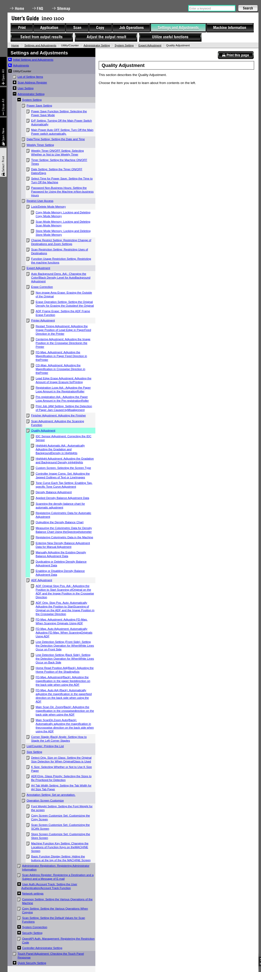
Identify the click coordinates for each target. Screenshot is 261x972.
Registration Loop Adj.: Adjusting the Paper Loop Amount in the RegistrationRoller (63, 389)
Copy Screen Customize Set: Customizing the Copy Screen (60, 817)
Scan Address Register (32, 82)
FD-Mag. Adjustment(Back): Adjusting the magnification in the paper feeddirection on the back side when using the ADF (63, 681)
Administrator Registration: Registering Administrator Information (55, 867)
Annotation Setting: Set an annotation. (51, 794)
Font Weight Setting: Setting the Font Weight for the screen (62, 808)
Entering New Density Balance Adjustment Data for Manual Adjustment (63, 545)
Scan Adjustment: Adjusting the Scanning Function (57, 423)
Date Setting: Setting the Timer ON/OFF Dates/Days (56, 171)
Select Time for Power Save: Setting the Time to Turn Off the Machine (62, 180)
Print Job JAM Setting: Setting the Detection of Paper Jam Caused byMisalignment (64, 408)
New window (3, 132)
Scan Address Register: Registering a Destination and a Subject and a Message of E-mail (58, 876)
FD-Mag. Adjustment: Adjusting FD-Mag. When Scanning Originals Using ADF (62, 621)
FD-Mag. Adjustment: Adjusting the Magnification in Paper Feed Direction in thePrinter (61, 356)
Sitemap (62, 8)
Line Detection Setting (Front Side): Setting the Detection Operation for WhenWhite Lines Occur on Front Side (65, 645)
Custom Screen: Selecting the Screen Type (63, 467)
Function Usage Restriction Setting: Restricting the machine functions (61, 260)
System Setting (124, 45)
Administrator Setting (97, 45)
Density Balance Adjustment (54, 492)
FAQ (38, 8)
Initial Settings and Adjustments (33, 59)
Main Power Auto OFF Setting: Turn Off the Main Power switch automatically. (62, 131)
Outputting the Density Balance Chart (60, 522)
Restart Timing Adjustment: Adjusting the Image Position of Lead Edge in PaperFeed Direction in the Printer (63, 330)
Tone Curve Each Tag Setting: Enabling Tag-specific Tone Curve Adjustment (64, 484)
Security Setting (32, 932)
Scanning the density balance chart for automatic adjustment (60, 505)
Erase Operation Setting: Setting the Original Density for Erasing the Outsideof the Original (65, 303)
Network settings (32, 893)
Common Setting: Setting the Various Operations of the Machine (57, 901)
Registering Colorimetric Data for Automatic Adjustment (63, 514)
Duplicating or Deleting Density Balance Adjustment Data (61, 563)
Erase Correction (42, 286)
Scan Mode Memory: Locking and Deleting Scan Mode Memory (63, 223)
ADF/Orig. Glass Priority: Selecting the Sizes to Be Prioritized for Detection (61, 778)
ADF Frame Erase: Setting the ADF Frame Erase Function (63, 313)
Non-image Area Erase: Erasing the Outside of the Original (64, 294)
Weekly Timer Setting (40, 144)
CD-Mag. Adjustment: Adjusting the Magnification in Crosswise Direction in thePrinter (60, 369)
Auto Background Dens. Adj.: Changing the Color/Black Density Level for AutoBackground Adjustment (60, 277)
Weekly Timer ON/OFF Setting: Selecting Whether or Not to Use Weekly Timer (57, 152)
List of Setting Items (30, 76)
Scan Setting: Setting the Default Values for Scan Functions (53, 919)
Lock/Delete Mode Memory (48, 206)
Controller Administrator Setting (42, 947)
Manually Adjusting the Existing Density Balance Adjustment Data (61, 554)
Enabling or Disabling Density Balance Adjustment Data (60, 572)
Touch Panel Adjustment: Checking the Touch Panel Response (51, 955)
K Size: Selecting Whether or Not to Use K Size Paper (61, 768)
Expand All (3, 71)
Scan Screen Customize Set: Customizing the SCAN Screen (60, 826)
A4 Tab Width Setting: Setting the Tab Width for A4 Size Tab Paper (61, 787)
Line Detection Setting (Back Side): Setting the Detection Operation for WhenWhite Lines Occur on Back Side (65, 658)
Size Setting (34, 751)
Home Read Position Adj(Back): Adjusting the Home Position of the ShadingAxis (65, 669)
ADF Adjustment (41, 580)
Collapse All (3, 101)
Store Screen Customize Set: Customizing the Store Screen (60, 836)
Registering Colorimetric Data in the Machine (64, 537)
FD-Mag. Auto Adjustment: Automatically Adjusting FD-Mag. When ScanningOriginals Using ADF (64, 632)
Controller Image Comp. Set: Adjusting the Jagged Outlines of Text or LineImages (63, 475)
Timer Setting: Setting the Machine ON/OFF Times (59, 161)
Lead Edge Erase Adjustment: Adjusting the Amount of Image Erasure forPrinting (63, 380)
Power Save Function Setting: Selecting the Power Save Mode (59, 113)
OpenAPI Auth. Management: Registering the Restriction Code (58, 940)
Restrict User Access (40, 200)
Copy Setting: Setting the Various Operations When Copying (55, 910)
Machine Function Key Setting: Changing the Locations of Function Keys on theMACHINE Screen (60, 847)
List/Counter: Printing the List (45, 746)
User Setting (26, 88)
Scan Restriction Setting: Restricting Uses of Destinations (59, 251)
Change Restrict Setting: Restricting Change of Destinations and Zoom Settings (61, 242)
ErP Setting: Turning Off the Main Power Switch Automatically (61, 122)
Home (17, 8)
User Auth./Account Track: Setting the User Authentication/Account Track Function (49, 886)
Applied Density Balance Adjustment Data (62, 497)
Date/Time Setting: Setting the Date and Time (56, 139)
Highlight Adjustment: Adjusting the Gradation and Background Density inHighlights (65, 460)
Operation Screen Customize (45, 800)
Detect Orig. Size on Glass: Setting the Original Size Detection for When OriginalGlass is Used (61, 759)
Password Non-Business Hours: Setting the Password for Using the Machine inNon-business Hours (62, 191)
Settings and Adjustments (40, 45)
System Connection (34, 927)
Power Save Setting (39, 105)
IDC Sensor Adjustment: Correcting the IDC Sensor (63, 438)
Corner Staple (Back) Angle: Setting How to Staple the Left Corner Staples (59, 738)
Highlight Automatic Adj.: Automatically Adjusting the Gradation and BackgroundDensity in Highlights (60, 449)
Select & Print (3, 162)
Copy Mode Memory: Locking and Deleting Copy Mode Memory (63, 214)
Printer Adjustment (43, 320)
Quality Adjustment (43, 430)
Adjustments (21, 65)
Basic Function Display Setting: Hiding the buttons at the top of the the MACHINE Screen (61, 858)
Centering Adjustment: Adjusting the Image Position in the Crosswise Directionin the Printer (63, 343)
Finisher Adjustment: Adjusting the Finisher (58, 415)
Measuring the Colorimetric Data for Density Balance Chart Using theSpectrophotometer (64, 529)
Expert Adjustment (149, 45)
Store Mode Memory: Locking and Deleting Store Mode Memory (63, 232)
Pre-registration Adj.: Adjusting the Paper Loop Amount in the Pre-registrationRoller (62, 398)
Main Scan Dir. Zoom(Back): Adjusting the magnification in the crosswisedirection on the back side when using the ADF (65, 710)
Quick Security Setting (32, 962)
